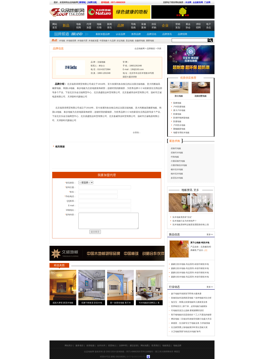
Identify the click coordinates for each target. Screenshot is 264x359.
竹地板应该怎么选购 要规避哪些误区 (187, 310)
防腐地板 (177, 114)
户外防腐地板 (179, 106)
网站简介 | (69, 345)
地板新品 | (166, 345)
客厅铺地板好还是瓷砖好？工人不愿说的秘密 (191, 315)
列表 (159, 48)
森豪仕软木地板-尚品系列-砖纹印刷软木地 (190, 264)
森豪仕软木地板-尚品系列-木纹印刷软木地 (190, 268)
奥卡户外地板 (179, 110)
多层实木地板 (177, 178)
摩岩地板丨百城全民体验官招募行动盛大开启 (191, 319)
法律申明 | (123, 345)
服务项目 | (80, 345)
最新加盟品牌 (103, 34)
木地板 (62, 40)
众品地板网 (140, 48)
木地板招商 (71, 40)
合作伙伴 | (101, 345)
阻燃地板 (177, 103)
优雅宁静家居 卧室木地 (91, 303)
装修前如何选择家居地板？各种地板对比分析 (191, 298)
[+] (206, 250)
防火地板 (179, 96)
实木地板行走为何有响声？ (184, 221)
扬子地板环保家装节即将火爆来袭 (186, 293)
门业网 (207, 2)
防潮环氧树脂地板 (181, 118)
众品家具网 (198, 2)
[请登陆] (82, 2)
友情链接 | (90, 345)
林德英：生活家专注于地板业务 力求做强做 (190, 323)
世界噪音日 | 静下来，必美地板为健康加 (189, 306)
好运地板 (121, 40)
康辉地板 (150, 40)
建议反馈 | (134, 345)
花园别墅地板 (200, 96)
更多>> (210, 234)
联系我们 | (156, 345)
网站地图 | (145, 345)
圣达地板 (130, 40)
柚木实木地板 (177, 174)
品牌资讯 (167, 34)
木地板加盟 (93, 40)
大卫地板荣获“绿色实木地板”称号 (186, 331)
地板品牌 (177, 345)
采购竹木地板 (177, 152)
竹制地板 (175, 157)
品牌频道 (151, 48)
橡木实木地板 (177, 169)
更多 (196, 190)
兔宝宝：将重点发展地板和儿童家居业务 (189, 302)
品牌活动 (151, 34)
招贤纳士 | (112, 345)
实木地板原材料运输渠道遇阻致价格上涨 (190, 224)
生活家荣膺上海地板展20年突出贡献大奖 (189, 327)
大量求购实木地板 (179, 165)
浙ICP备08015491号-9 (136, 356)
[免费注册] (92, 2)
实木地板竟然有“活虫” (182, 217)
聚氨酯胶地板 (179, 129)
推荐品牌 (136, 34)
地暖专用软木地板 (181, 132)
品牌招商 (182, 34)
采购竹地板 (176, 148)
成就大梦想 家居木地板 (63, 303)
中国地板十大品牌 (108, 40)
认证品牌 (120, 34)
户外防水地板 (179, 125)
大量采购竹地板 (178, 161)
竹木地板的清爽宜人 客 (149, 303)
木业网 (188, 2)
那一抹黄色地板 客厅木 (120, 303)
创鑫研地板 (140, 40)
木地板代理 (82, 40)
